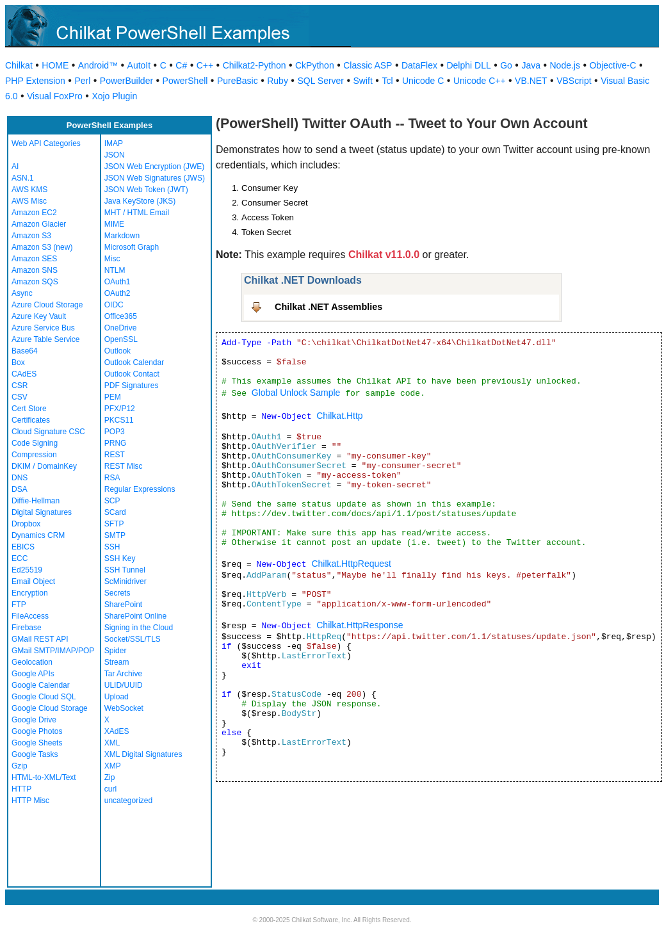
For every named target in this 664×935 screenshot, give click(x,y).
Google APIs (33, 673)
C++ (205, 65)
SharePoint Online (135, 616)
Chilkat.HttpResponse (359, 625)
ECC (20, 558)
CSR (20, 385)
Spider (115, 650)
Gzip (20, 765)
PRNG (115, 443)
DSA (20, 489)
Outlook (117, 350)
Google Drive (34, 719)
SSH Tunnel (124, 569)
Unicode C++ (479, 81)
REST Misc (123, 466)
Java (530, 65)
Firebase (27, 627)
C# (181, 65)
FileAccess (30, 616)
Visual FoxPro (55, 96)
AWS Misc (29, 201)
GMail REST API (40, 639)
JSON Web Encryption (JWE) (154, 166)
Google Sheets (37, 742)
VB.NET (531, 81)
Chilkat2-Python (254, 65)
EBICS (23, 546)
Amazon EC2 (34, 212)
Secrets (117, 593)
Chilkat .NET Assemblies (328, 307)
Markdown (122, 235)
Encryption (30, 593)
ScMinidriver (125, 581)
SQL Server (320, 81)
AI (15, 166)
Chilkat (19, 65)
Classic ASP (367, 65)
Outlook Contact (131, 374)
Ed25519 (27, 569)
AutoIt (139, 65)
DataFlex (419, 65)
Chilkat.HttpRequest (351, 563)
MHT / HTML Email (136, 212)
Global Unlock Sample (296, 392)
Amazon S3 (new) (42, 247)
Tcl (387, 81)
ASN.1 (23, 178)
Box (18, 362)
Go (506, 65)
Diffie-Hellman (36, 500)
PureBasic (237, 81)
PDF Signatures (131, 385)
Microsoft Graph (131, 247)
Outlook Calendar (134, 362)
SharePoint (123, 604)
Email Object (33, 581)
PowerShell (185, 81)
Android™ (98, 65)
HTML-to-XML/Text (44, 777)
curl (110, 789)
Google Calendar (41, 685)
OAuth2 (117, 293)
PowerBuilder (126, 81)
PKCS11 (119, 420)
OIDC (114, 304)
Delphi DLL (468, 65)
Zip (109, 777)
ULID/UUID (123, 685)
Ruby (277, 81)
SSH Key (120, 558)
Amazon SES (34, 258)
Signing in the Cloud (138, 627)
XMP (112, 765)
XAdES (116, 731)
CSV (20, 397)
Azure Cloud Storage (47, 304)
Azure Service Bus (43, 327)
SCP (112, 500)
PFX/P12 (119, 408)
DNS (20, 477)
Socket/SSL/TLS (132, 639)
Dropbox (26, 523)
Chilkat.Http (339, 416)
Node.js (565, 65)
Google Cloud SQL (44, 696)
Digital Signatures (42, 512)
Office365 (120, 316)
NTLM (115, 270)
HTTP (21, 789)
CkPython (314, 65)
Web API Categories (46, 143)
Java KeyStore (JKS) (139, 201)
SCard (115, 512)
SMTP (115, 535)
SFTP (114, 523)
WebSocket (123, 708)
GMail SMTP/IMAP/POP (53, 650)
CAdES (24, 374)
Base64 (25, 350)
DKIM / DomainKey (44, 466)
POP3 (114, 431)
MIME (114, 224)
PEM (112, 397)
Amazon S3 (31, 235)
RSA (112, 477)
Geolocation (32, 662)
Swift (363, 81)
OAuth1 (117, 281)
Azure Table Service (46, 339)
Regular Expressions (139, 489)
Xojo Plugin (114, 96)
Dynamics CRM (38, 535)
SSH (112, 546)
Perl (82, 81)
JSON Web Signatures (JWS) (154, 178)
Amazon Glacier (39, 224)
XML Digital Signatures (143, 754)
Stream (116, 662)
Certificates (31, 420)
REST (114, 454)
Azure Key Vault (39, 316)
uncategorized (128, 800)
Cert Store (29, 408)
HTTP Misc (30, 800)
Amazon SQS (35, 281)
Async (22, 293)
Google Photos (37, 731)
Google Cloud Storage (50, 708)
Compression (34, 454)
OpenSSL (121, 339)
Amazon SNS (35, 270)
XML (112, 742)
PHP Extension (35, 81)
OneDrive (120, 327)
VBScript (573, 81)
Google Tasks (35, 754)
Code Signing (35, 443)
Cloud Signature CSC (48, 431)
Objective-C (612, 65)
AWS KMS (29, 189)
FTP (19, 604)
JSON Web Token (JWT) (146, 189)
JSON (114, 154)
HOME (55, 65)
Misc (112, 258)
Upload (116, 696)
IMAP (113, 143)
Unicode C (423, 81)
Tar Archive (123, 673)
